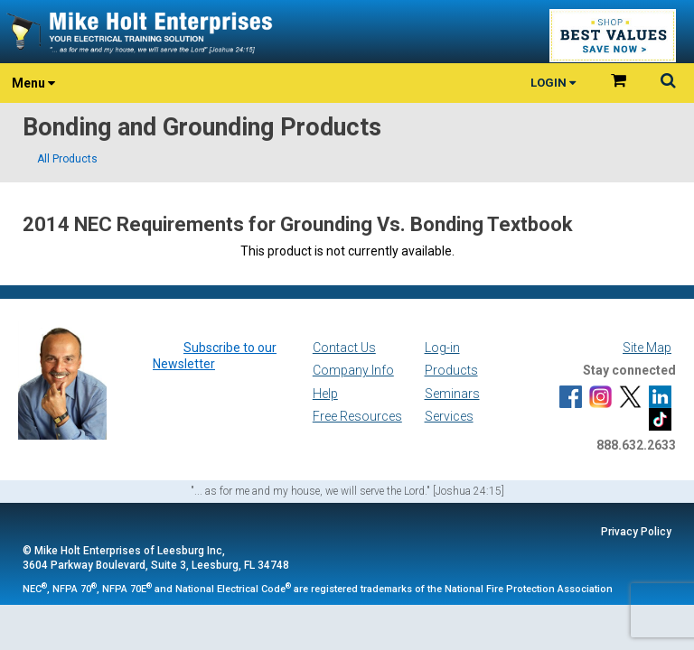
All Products (67, 159)
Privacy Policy (636, 531)
